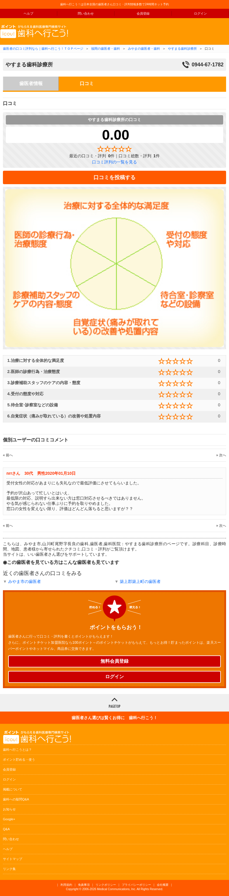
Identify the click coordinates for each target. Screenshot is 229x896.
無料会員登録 (114, 661)
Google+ (9, 819)
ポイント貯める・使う (19, 759)
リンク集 (9, 869)
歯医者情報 (31, 83)
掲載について (12, 789)
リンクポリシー (106, 884)
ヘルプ (28, 13)
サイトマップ (12, 859)
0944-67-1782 (207, 65)
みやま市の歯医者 (24, 581)
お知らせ (9, 809)
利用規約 (66, 884)
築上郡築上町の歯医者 (140, 581)
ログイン (200, 13)
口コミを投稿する (114, 177)
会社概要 (163, 884)
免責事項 (84, 884)
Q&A (6, 829)
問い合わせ (86, 13)
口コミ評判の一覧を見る (114, 162)
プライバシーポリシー (136, 884)
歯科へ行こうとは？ (17, 749)
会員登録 (143, 13)
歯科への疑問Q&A (16, 799)
